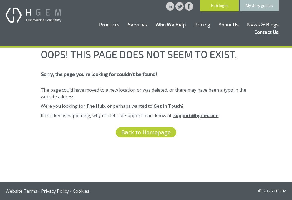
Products (109, 25)
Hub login (219, 5)
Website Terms (21, 191)
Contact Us (266, 32)
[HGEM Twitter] (180, 9)
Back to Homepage (146, 132)
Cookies (81, 191)
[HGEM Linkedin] (170, 9)
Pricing (202, 25)
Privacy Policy (55, 191)
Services (137, 25)
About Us (228, 25)
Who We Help (170, 25)
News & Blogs (263, 25)
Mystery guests (259, 5)
